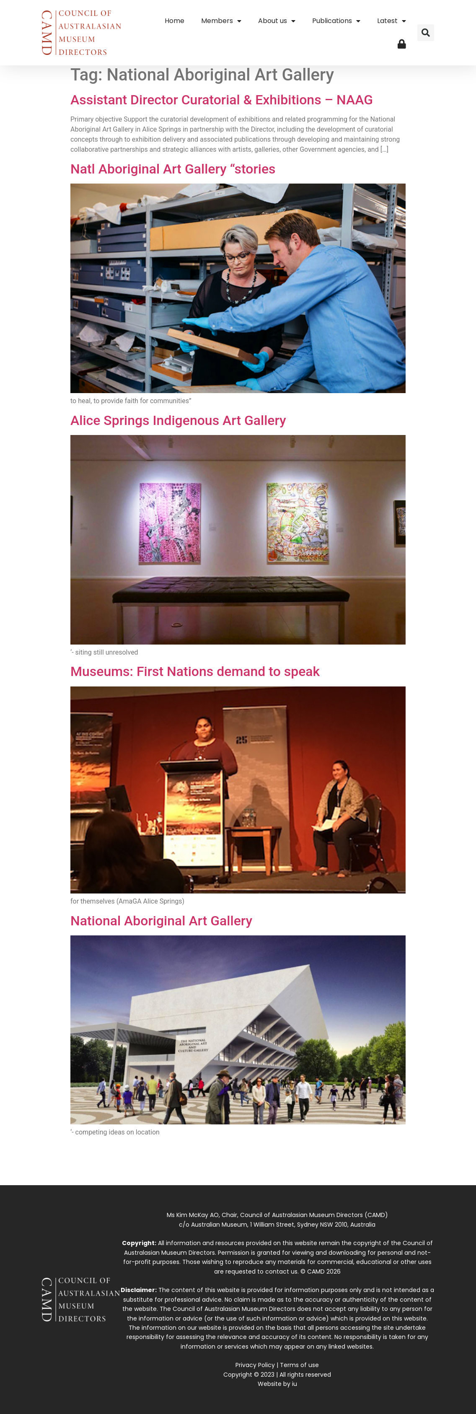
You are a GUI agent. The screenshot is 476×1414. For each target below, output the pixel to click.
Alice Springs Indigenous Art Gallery (178, 420)
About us (276, 20)
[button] (425, 32)
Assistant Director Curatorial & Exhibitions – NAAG (221, 100)
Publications (336, 20)
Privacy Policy (255, 1365)
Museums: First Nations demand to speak (195, 671)
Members (221, 20)
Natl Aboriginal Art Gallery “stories (173, 169)
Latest (391, 20)
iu (294, 1384)
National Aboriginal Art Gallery (161, 921)
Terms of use (299, 1365)
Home (174, 21)
